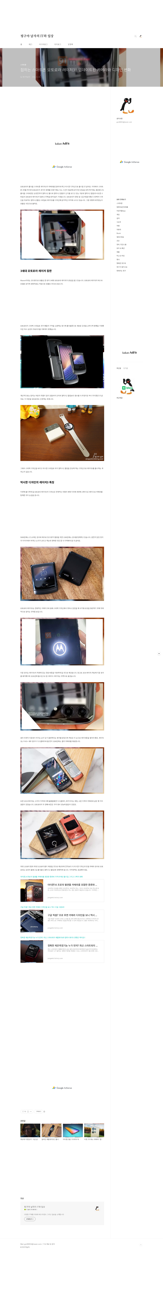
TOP (141, 1245)
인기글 (125, 368)
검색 (135, 36)
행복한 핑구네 (121, 263)
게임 (118, 214)
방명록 (70, 44)
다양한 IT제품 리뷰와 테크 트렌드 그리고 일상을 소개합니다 (44, 1214)
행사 (118, 259)
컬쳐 (118, 218)
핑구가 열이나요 (122, 267)
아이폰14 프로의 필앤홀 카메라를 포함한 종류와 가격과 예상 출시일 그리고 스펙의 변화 (51, 876)
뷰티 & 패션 (121, 248)
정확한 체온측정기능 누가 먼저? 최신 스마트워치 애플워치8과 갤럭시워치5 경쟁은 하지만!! (52, 937)
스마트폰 (119, 203)
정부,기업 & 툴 (121, 244)
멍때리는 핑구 (121, 271)
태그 (30, 44)
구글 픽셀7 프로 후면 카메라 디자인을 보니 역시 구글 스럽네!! (42, 907)
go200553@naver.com (124, 122)
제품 (118, 252)
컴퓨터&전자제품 (122, 207)
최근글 (119, 368)
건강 (118, 241)
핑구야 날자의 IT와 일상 (37, 36)
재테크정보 (120, 237)
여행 (118, 226)
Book (119, 233)
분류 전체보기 (121, 199)
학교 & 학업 (121, 256)
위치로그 (57, 44)
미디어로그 (43, 44)
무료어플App (121, 211)
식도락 (119, 222)
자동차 (119, 229)
